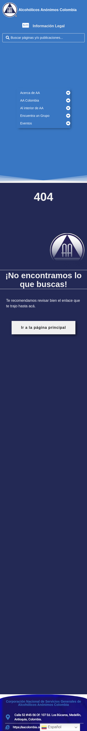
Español (51, 727)
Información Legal (49, 26)
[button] (43, 93)
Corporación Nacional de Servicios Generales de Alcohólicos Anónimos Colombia (43, 703)
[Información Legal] (25, 25)
